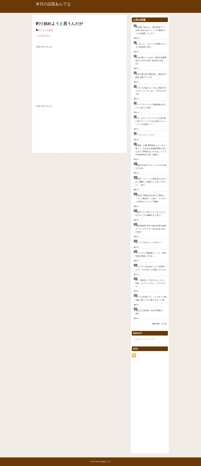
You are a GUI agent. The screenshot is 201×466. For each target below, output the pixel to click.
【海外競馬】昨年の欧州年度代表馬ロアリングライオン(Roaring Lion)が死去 (150, 229)
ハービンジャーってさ (145, 135)
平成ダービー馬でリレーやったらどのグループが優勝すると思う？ (150, 213)
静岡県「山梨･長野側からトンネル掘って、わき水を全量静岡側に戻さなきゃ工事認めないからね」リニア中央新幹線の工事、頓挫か (150, 150)
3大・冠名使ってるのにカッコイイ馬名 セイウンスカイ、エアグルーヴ (150, 283)
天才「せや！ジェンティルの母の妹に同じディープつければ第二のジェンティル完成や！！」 (150, 121)
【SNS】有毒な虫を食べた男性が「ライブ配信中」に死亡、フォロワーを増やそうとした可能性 (150, 198)
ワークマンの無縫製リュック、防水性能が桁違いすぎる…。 (150, 254)
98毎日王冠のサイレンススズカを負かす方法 (150, 166)
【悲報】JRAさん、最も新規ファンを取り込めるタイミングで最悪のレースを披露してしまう (150, 30)
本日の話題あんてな (53, 4)
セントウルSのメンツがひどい (148, 242)
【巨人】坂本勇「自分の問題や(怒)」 (148, 312)
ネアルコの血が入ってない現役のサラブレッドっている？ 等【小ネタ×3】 (150, 91)
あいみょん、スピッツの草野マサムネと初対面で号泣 (150, 45)
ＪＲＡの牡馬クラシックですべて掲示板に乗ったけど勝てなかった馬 (150, 298)
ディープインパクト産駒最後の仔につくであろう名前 (150, 106)
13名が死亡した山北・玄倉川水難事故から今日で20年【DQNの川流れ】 (150, 60)
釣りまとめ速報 (45, 30)
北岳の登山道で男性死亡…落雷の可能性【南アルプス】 (150, 75)
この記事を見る (43, 36)
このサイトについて (144, 339)
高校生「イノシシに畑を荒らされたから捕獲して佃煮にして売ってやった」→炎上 (150, 182)
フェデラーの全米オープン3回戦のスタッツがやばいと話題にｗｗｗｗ (150, 268)
